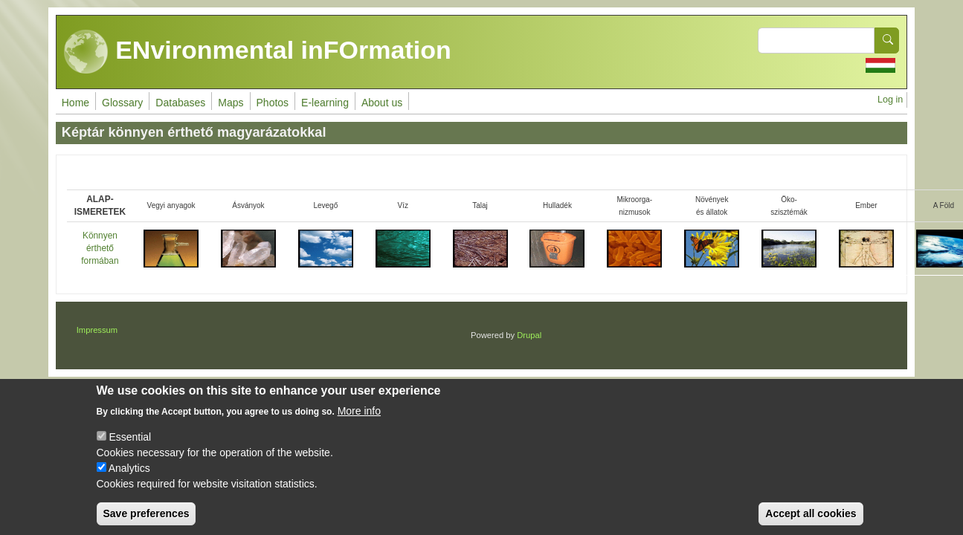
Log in (890, 99)
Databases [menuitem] (180, 102)
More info (359, 421)
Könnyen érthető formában (99, 248)
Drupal (529, 335)
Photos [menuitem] (273, 102)
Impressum (97, 329)
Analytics (129, 478)
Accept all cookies (810, 523)
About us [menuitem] (381, 102)
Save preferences (146, 523)
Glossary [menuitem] (122, 102)
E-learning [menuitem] (325, 102)
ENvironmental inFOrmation (257, 52)
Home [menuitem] (75, 102)
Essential (130, 447)
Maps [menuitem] (230, 102)
